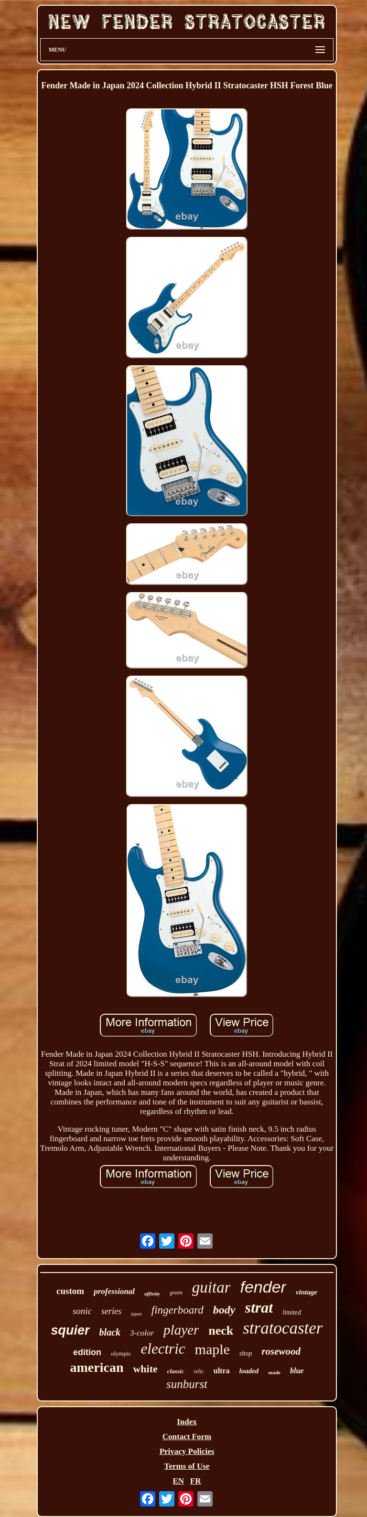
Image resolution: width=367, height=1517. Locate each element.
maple (212, 1349)
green (176, 1292)
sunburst (186, 1384)
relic (199, 1371)
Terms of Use (187, 1466)
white (145, 1369)
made (274, 1372)
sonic (82, 1311)
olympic (121, 1353)
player (181, 1329)
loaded (249, 1371)
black (109, 1332)
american (97, 1367)
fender (263, 1287)
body (224, 1310)
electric (163, 1348)
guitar (211, 1287)
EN (178, 1480)
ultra (222, 1371)
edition (87, 1352)
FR (195, 1480)
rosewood (281, 1351)
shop (245, 1353)
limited (291, 1312)
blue (296, 1371)
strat (259, 1307)
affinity (152, 1293)
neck (220, 1330)
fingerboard (177, 1310)
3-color (142, 1332)
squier (70, 1330)
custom (70, 1291)
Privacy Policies (187, 1451)
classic (175, 1371)
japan (136, 1313)
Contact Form (186, 1436)
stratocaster (283, 1328)
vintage (306, 1292)
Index (187, 1421)
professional (114, 1291)
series (111, 1311)
